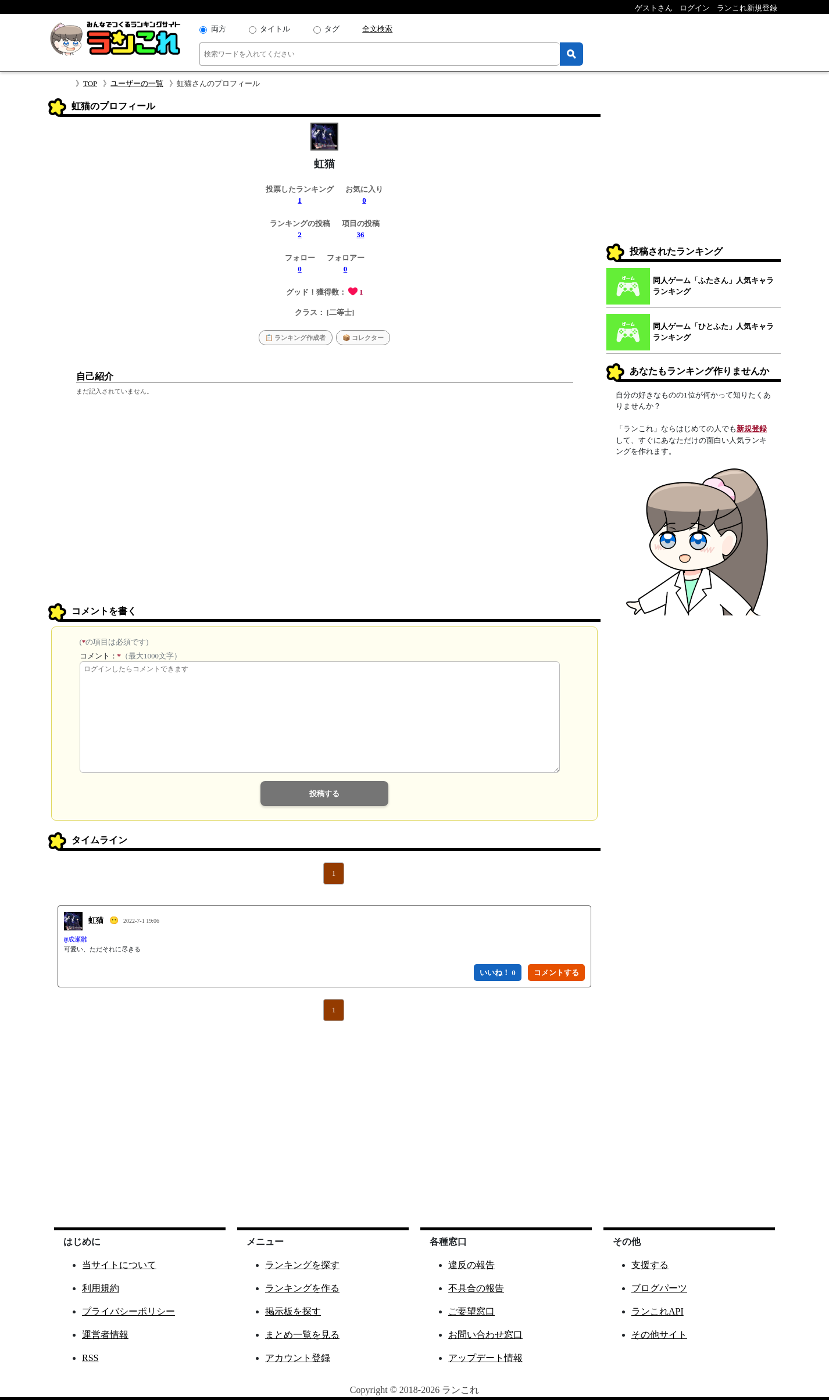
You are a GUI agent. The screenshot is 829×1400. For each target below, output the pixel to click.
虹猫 (95, 920)
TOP (90, 83)
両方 (218, 28)
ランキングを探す (302, 1265)
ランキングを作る (302, 1288)
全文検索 (377, 28)
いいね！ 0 (498, 972)
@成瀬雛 (75, 939)
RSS (90, 1358)
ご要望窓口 (471, 1311)
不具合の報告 (476, 1288)
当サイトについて (119, 1265)
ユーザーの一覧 (136, 83)
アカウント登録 (297, 1358)
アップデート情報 (485, 1358)
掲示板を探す (293, 1311)
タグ (332, 28)
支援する (650, 1265)
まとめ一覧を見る (302, 1335)
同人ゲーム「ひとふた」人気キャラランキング (713, 332)
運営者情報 (105, 1335)
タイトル (275, 28)
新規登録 (752, 428)
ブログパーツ (659, 1288)
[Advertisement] (324, 514)
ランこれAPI (657, 1311)
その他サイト (659, 1335)
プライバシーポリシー (128, 1311)
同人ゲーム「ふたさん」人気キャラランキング (713, 286)
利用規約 (100, 1288)
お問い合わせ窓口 (485, 1335)
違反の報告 (471, 1265)
